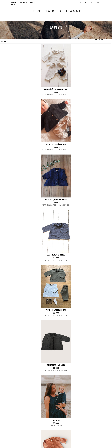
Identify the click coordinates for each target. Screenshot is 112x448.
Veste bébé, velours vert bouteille (78, 346)
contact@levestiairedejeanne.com (81, 443)
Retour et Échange (33, 433)
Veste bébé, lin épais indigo (33, 181)
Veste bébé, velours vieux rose (79, 291)
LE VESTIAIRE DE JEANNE (56, 11)
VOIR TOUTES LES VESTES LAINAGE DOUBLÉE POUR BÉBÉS (33, 406)
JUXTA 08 (33, 291)
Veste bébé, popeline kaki (33, 236)
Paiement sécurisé (33, 429)
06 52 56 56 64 (93, 443)
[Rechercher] (88, 2)
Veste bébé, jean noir (79, 236)
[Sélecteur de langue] (81, 2)
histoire (13, 2)
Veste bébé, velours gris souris (33, 346)
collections (23, 2)
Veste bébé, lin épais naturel (33, 126)
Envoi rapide (32, 431)
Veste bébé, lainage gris (33, 401)
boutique (33, 2)
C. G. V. (31, 436)
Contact (31, 426)
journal (13, 5)
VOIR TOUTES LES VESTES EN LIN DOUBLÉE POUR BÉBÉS (33, 131)
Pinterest (49, 431)
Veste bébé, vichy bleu (79, 181)
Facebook (49, 429)
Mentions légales (33, 438)
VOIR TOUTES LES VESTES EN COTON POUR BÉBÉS (79, 186)
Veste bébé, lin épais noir (79, 126)
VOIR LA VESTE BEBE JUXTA (33, 296)
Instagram (49, 426)
